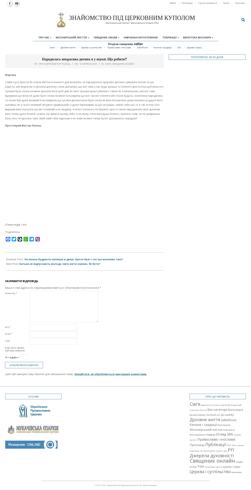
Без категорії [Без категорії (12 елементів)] (217, 409)
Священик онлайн (123, 63)
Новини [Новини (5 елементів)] (210, 434)
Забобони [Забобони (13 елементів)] (228, 420)
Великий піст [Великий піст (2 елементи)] (213, 414)
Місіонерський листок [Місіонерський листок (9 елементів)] (206, 430)
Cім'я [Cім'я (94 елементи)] (195, 404)
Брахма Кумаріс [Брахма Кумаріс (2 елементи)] (198, 414)
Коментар (11, 293)
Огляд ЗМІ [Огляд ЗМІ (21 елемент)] (224, 434)
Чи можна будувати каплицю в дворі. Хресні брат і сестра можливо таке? (73, 259)
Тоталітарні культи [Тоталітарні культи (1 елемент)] (213, 467)
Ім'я (8, 327)
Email (8, 333)
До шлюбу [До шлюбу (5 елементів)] (227, 414)
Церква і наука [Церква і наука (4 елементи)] (231, 466)
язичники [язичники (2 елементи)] (236, 472)
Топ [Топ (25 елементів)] (200, 466)
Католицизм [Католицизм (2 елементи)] (224, 425)
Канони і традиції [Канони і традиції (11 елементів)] (203, 424)
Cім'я (108, 63)
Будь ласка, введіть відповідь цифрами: (15, 349)
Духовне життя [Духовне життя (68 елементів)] (205, 419)
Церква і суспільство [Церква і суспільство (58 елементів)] (210, 471)
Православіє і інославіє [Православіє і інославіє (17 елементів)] (216, 439)
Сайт (7, 340)
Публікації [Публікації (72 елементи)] (215, 444)
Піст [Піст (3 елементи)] (229, 445)
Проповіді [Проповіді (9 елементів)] (197, 445)
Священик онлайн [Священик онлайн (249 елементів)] (212, 460)
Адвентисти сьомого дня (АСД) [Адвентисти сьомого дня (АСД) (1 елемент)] (215, 405)
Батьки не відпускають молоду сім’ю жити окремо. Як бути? (60, 263)
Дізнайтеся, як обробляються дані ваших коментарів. (110, 374)
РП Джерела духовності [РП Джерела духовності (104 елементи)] (212, 453)
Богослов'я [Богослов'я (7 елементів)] (235, 410)
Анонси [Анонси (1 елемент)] (203, 410)
